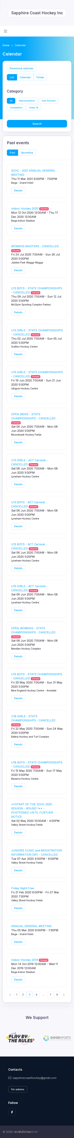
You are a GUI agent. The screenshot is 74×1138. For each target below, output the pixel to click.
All (11, 100)
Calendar (25, 77)
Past (12, 152)
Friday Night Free (22, 888)
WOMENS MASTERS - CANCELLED (35, 246)
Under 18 (33, 107)
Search (37, 123)
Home (6, 45)
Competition (16, 107)
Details (18, 190)
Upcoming (27, 152)
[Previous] (10, 994)
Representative (27, 100)
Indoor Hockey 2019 (24, 960)
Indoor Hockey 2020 (24, 208)
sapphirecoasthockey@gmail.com (32, 1078)
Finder (40, 77)
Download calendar (21, 68)
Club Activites (49, 100)
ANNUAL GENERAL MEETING (31, 926)
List (12, 77)
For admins (17, 1089)
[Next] (64, 994)
